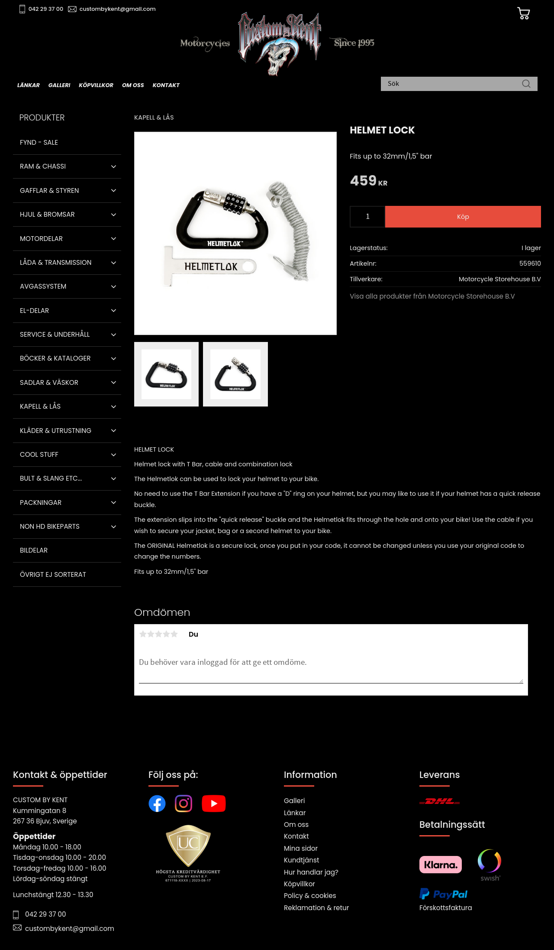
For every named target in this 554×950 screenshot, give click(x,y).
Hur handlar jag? (311, 872)
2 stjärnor (151, 634)
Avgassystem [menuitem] (43, 286)
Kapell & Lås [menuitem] (40, 406)
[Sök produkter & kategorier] (455, 84)
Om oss (296, 824)
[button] (113, 166)
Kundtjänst (301, 860)
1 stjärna (143, 634)
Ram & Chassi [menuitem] (43, 166)
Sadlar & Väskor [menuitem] (49, 382)
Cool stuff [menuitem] (39, 454)
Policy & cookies (310, 895)
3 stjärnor (158, 634)
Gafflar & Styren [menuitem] (49, 190)
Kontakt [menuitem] (166, 85)
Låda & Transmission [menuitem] (55, 262)
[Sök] (526, 84)
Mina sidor (301, 848)
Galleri (294, 800)
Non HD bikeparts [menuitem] (50, 526)
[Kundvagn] (523, 13)
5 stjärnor (174, 634)
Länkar (295, 812)
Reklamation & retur (316, 907)
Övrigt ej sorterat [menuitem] (53, 574)
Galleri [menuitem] (59, 85)
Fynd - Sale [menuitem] (39, 142)
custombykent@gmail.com (118, 9)
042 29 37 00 (46, 9)
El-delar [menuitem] (34, 310)
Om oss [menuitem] (133, 85)
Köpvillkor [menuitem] (96, 85)
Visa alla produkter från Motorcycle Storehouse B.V (432, 296)
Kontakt (296, 836)
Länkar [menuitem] (28, 85)
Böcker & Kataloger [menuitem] (55, 358)
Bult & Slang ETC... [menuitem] (51, 478)
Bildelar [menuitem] (34, 550)
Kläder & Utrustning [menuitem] (55, 430)
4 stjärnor (166, 634)
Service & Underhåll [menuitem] (55, 334)
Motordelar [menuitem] (41, 238)
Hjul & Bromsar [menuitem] (47, 214)
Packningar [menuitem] (40, 502)
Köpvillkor (299, 883)
